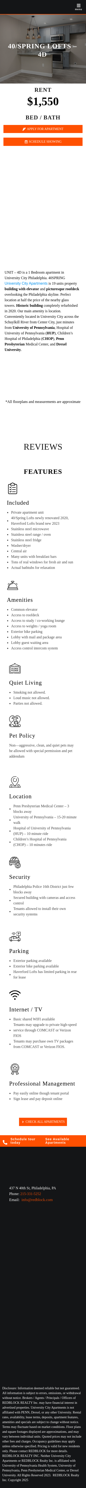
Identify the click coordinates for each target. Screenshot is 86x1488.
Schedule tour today (23, 1140)
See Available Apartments (57, 1140)
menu (78, 9)
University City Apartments (26, 283)
